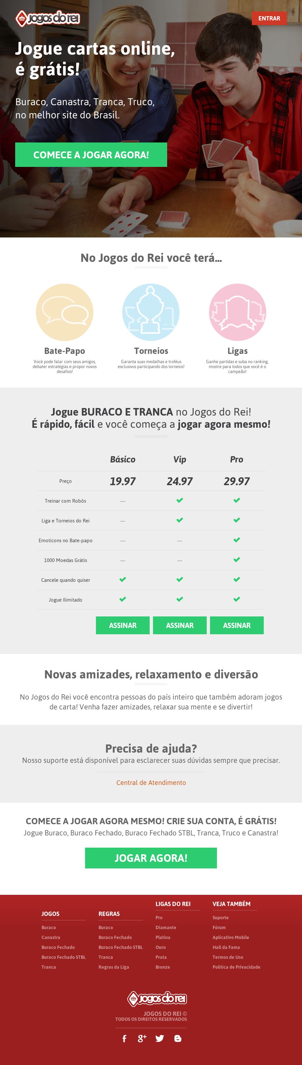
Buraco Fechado (58, 947)
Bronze (163, 967)
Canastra (51, 937)
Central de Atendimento (151, 782)
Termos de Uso (228, 957)
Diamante (166, 927)
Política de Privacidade (236, 967)
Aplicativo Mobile (231, 937)
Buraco (49, 927)
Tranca (49, 967)
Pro (159, 917)
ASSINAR (122, 625)
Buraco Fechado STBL (64, 957)
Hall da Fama (226, 947)
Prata (161, 957)
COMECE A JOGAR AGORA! (91, 154)
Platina (163, 937)
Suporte (221, 917)
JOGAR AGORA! (151, 858)
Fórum (219, 927)
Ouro (161, 947)
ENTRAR (269, 18)
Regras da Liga (114, 967)
